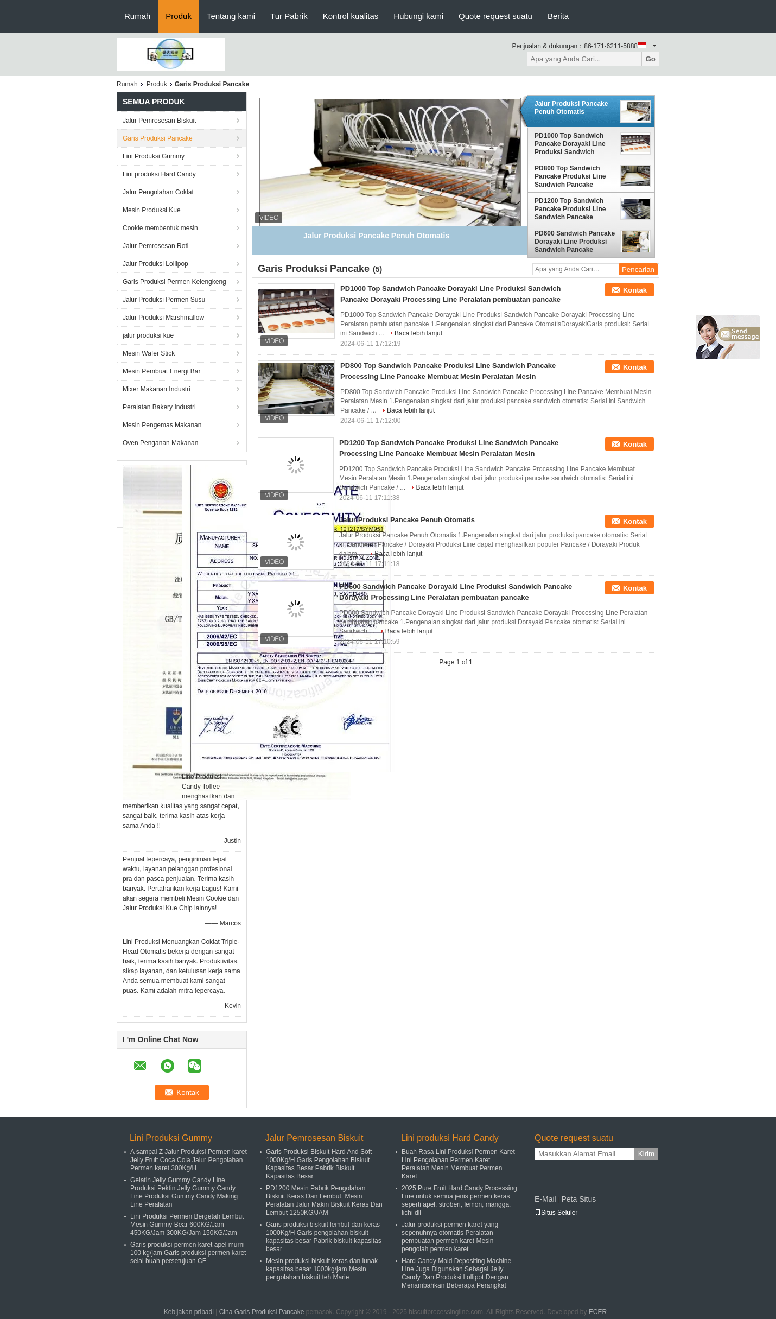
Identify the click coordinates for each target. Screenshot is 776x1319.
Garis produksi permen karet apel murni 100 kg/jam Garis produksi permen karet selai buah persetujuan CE (188, 1253)
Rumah (137, 16)
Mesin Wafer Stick (149, 353)
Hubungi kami (418, 16)
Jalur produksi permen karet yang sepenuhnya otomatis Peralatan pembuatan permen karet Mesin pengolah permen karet (450, 1237)
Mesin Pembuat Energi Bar (161, 371)
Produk (179, 16)
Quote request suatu (495, 16)
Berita (558, 16)
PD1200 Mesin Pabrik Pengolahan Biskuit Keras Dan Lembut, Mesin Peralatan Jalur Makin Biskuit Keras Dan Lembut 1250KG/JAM (324, 1200)
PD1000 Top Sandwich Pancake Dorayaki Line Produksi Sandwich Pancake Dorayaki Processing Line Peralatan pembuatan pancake (570, 144)
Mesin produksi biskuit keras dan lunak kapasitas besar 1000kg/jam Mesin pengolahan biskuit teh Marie (322, 1269)
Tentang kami (231, 16)
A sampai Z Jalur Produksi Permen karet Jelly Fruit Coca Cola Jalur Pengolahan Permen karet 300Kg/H (188, 1160)
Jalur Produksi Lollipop (155, 264)
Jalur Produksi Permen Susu (164, 299)
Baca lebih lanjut (418, 333)
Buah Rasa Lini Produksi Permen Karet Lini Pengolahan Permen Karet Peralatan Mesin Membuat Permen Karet (458, 1164)
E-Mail (545, 1199)
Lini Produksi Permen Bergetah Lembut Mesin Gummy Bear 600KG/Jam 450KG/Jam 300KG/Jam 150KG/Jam (187, 1224)
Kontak (635, 290)
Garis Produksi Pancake (158, 138)
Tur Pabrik (289, 16)
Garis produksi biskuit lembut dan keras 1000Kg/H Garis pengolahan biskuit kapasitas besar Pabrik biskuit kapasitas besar (323, 1237)
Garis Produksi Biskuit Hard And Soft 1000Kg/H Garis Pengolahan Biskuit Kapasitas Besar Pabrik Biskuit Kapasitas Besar (319, 1164)
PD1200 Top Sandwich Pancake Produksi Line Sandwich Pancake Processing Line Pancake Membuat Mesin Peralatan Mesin (574, 209)
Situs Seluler (556, 1212)
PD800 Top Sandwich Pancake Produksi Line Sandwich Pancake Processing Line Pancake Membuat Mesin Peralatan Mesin (574, 176)
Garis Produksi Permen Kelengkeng (174, 282)
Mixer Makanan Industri (156, 389)
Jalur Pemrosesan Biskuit (159, 120)
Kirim (646, 1154)
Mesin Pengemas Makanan (162, 425)
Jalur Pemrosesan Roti (155, 246)
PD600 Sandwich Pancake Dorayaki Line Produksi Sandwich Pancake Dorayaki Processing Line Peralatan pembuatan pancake (575, 241)
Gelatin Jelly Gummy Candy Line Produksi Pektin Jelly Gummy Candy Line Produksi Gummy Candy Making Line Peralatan (184, 1192)
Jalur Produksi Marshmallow (163, 317)
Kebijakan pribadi (189, 1312)
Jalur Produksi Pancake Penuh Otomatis (571, 108)
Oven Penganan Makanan (160, 443)
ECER (598, 1312)
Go (650, 59)
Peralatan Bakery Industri (159, 407)
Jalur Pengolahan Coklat (158, 192)
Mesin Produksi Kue (152, 210)
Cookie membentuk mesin (160, 228)
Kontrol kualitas (351, 16)
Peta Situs (578, 1199)
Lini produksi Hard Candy (159, 174)
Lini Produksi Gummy (154, 156)
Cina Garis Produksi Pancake (261, 1312)
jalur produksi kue (148, 335)
